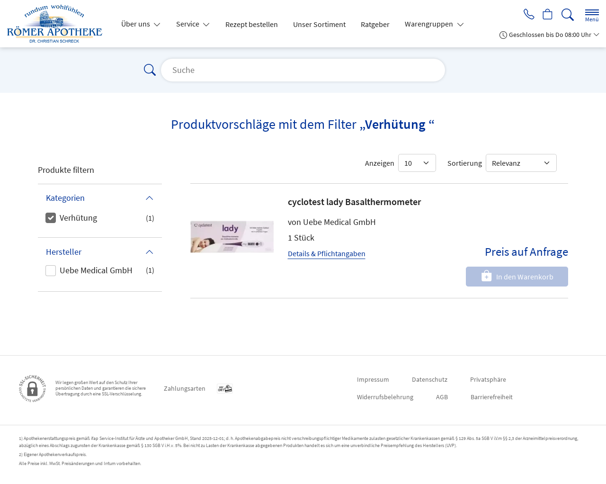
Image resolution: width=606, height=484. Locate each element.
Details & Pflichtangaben (326, 253)
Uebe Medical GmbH (96, 270)
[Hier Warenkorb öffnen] (547, 15)
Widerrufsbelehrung (385, 397)
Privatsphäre (488, 379)
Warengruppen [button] (429, 23)
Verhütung (78, 217)
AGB (442, 397)
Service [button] (188, 23)
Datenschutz (429, 379)
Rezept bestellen (251, 24)
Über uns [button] (136, 23)
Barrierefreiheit (492, 397)
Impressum (373, 379)
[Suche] (568, 15)
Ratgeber (375, 24)
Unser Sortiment (319, 24)
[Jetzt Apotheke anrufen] (526, 15)
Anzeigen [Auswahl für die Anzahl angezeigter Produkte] (379, 163)
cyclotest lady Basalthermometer (354, 201)
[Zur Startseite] (58, 24)
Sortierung (464, 163)
